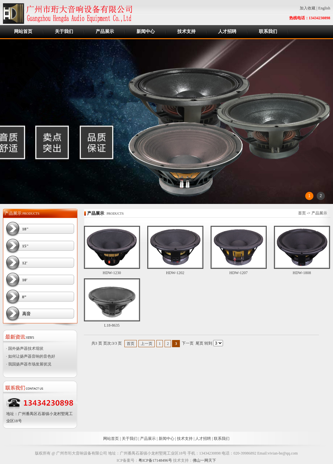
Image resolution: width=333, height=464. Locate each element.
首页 (302, 213)
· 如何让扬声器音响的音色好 (30, 356)
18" (25, 228)
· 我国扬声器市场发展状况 (28, 364)
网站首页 (23, 31)
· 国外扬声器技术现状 (24, 348)
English (324, 8)
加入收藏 (307, 8)
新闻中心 (145, 31)
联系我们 (268, 31)
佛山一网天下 (204, 460)
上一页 (146, 343)
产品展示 (105, 31)
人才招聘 (227, 31)
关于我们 (64, 31)
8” (24, 296)
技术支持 (186, 31)
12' (25, 262)
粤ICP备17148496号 (155, 460)
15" (25, 245)
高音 (26, 313)
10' (25, 279)
